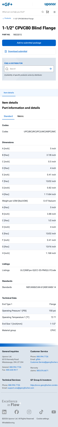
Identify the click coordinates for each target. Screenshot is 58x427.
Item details (9, 93)
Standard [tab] (8, 116)
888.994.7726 (15, 367)
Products (6, 18)
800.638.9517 (12, 370)
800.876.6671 (42, 370)
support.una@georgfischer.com (21, 388)
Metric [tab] (20, 116)
